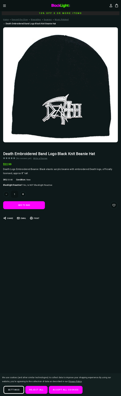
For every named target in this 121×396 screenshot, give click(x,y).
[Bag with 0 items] (116, 5)
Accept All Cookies (66, 390)
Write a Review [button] (40, 158)
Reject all (36, 390)
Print (34, 218)
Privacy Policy (75, 381)
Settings (14, 390)
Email (21, 218)
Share (8, 218)
